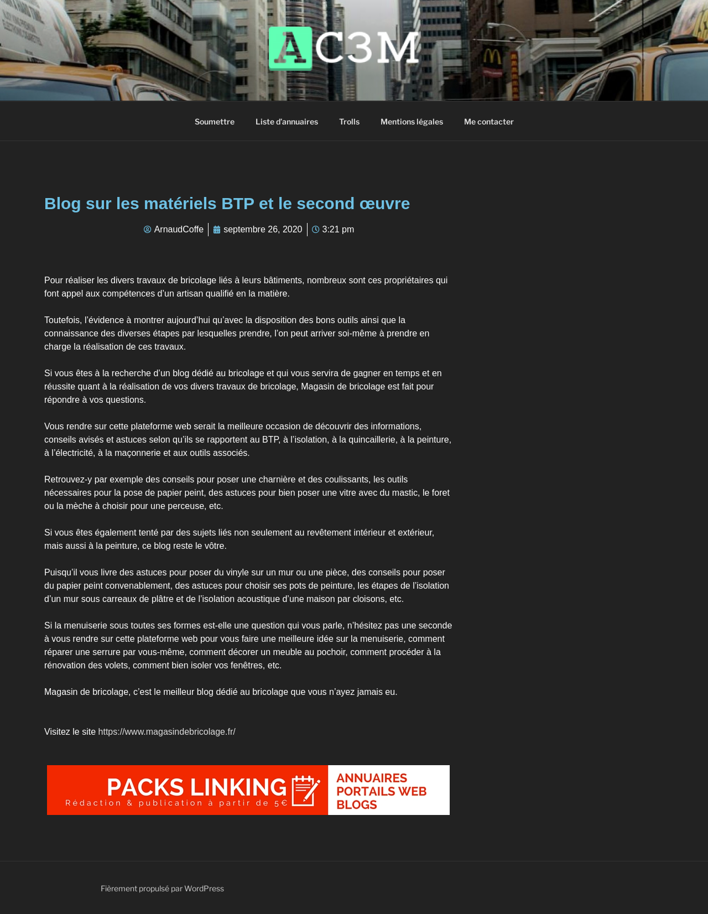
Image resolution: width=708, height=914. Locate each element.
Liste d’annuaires (287, 121)
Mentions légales (412, 121)
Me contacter (489, 121)
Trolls (349, 121)
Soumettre (215, 121)
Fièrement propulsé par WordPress (162, 888)
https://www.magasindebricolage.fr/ (167, 731)
